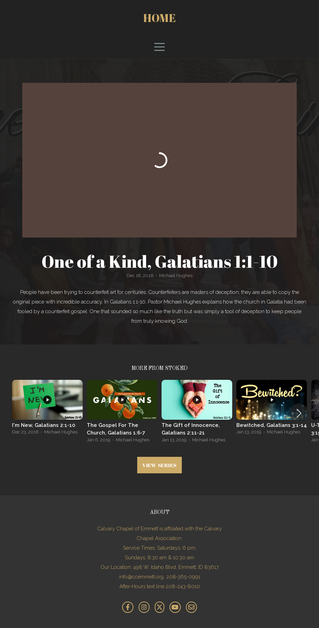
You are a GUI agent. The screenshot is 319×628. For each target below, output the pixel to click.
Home (159, 17)
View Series (159, 465)
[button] (299, 413)
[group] (47, 409)
